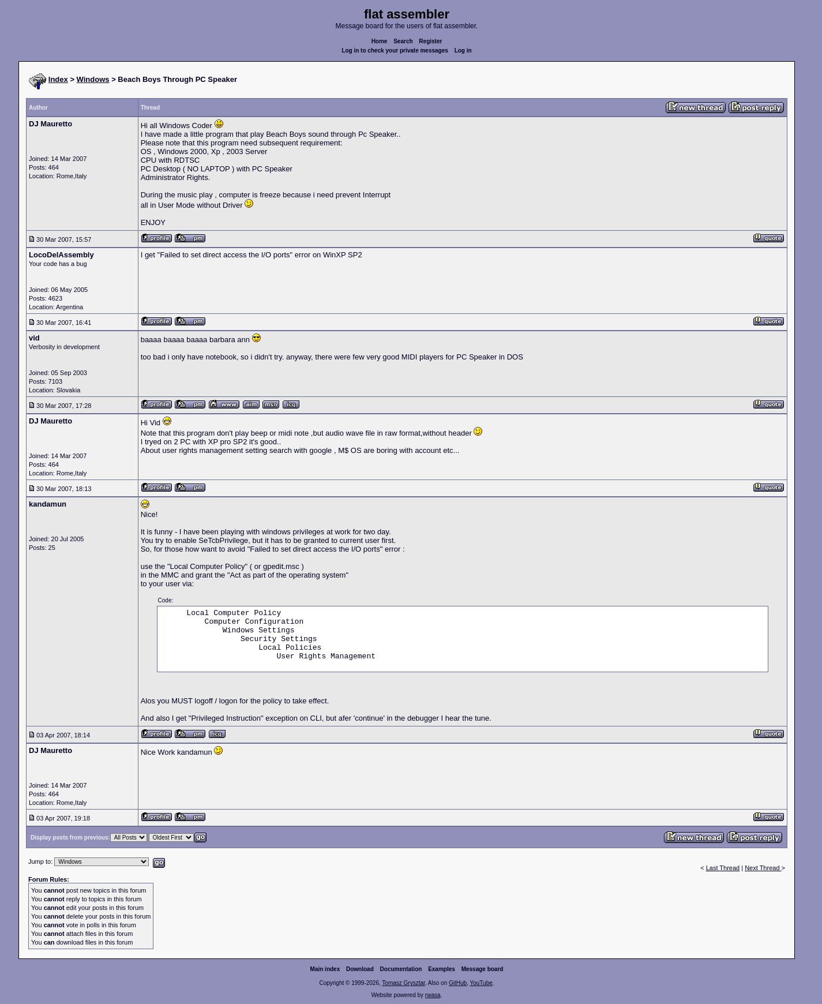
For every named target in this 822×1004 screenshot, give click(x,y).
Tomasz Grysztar (403, 983)
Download (360, 969)
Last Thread (723, 867)
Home (379, 41)
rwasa (433, 995)
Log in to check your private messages (394, 50)
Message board (482, 969)
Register (430, 41)
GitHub (458, 983)
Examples (441, 969)
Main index (325, 969)
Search (402, 41)
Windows (93, 79)
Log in (463, 50)
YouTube (481, 983)
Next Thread (763, 867)
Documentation (401, 969)
